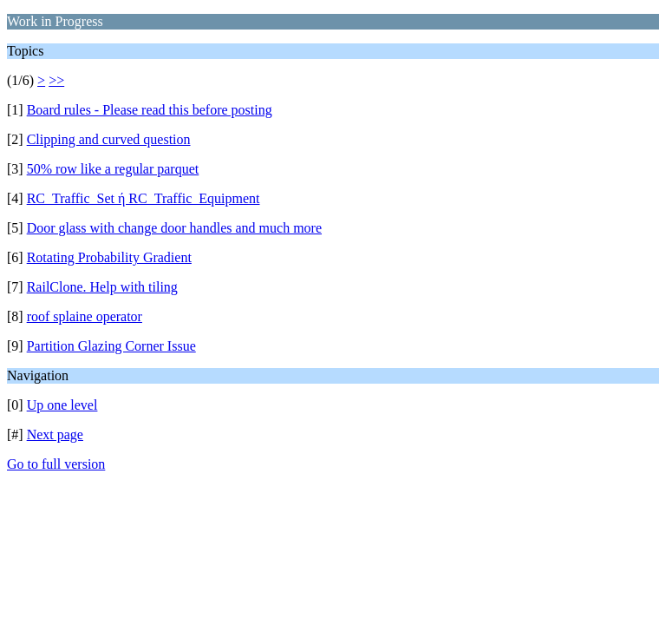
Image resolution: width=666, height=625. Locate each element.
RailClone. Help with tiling (102, 287)
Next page (55, 434)
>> (56, 80)
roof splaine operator (84, 316)
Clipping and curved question (109, 139)
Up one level (62, 405)
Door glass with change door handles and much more (174, 227)
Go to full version (56, 464)
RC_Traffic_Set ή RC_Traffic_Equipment (143, 198)
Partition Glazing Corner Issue (111, 346)
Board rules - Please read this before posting (149, 109)
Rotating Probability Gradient (109, 257)
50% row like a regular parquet (113, 168)
